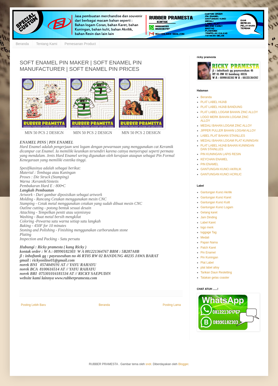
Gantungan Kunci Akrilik (216, 192)
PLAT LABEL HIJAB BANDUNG (221, 107)
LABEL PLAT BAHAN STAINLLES (223, 135)
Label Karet (208, 222)
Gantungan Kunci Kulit (215, 202)
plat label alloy (210, 267)
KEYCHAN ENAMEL (214, 159)
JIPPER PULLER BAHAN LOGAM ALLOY (228, 130)
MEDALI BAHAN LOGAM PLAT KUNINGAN (229, 140)
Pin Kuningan (209, 257)
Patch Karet (208, 247)
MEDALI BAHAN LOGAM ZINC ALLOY (226, 125)
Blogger (183, 364)
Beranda (22, 44)
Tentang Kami (46, 44)
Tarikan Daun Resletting (216, 272)
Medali (205, 237)
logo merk (207, 227)
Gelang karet (209, 212)
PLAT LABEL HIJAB (214, 102)
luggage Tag (208, 232)
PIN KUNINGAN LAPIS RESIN (221, 154)
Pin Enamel (208, 252)
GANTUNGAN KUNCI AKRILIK (221, 169)
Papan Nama (209, 242)
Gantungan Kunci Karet (216, 197)
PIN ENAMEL (209, 164)
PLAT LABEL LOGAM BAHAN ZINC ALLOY (229, 112)
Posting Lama (172, 305)
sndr (148, 364)
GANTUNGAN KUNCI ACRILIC (221, 174)
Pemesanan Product (80, 44)
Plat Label (207, 262)
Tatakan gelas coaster (215, 277)
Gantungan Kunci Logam (217, 207)
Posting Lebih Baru (33, 305)
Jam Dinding (209, 217)
